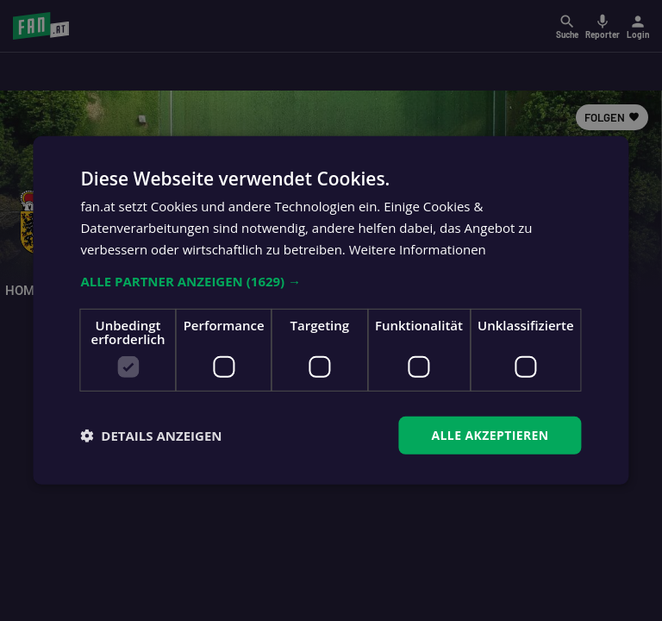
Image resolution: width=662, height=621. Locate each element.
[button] (330, 280)
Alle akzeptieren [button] (489, 434)
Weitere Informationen (417, 249)
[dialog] (331, 310)
